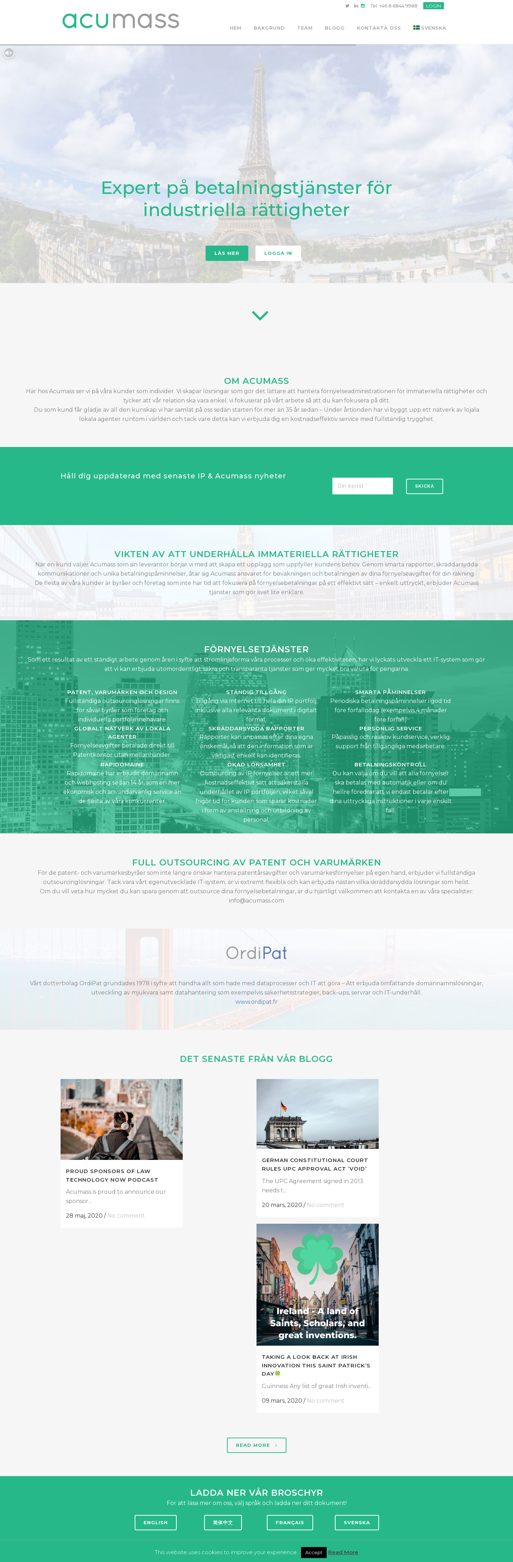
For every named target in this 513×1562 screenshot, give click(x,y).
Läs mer (226, 253)
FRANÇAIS (290, 1522)
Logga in (278, 253)
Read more (257, 1445)
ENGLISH (156, 1522)
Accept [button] (313, 1552)
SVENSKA (357, 1522)
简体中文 (223, 1522)
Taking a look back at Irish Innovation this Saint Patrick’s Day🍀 (376, 1231)
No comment (126, 1215)
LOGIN (433, 6)
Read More (343, 1551)
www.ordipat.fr (256, 1001)
